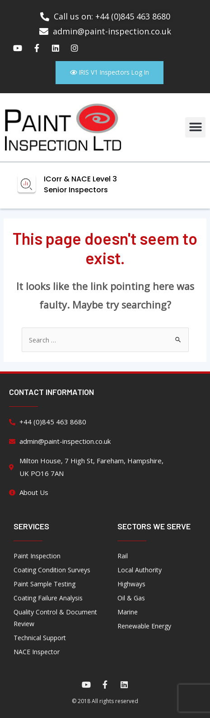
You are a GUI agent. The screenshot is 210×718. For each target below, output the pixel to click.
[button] (195, 127)
